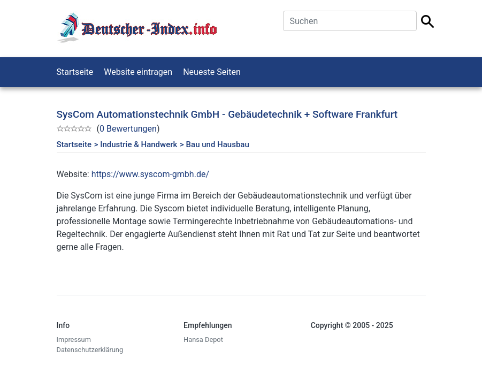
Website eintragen (138, 72)
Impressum (74, 339)
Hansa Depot (203, 339)
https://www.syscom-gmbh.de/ (150, 174)
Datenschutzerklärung (90, 350)
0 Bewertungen (128, 129)
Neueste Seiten (212, 72)
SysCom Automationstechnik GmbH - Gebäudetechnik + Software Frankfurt (227, 114)
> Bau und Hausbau (214, 144)
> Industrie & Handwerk (136, 144)
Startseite (75, 72)
